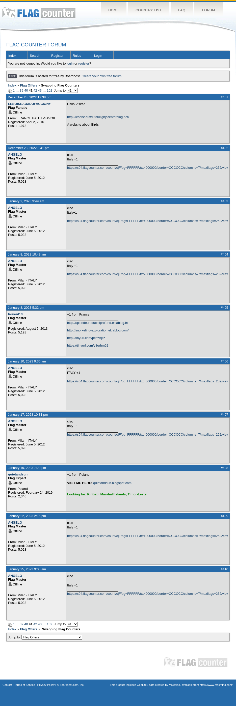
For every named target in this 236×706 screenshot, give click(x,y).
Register (57, 56)
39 (21, 90)
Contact (7, 684)
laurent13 (15, 314)
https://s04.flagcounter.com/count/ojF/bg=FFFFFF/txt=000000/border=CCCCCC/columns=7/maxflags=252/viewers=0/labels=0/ (147, 168)
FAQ (182, 10)
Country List (149, 10)
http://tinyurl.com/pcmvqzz (86, 338)
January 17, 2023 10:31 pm (28, 414)
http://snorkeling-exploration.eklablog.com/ (98, 330)
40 (26, 90)
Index (12, 56)
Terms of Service (24, 684)
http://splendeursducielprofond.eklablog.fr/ (97, 323)
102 (49, 90)
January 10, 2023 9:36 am (27, 361)
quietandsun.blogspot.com (112, 483)
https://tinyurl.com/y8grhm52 (87, 345)
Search (35, 56)
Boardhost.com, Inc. (72, 684)
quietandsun (18, 474)
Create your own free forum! (102, 76)
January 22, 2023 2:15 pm (27, 516)
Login (98, 56)
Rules (77, 56)
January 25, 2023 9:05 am (27, 569)
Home (113, 10)
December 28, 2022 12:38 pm (29, 97)
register (83, 63)
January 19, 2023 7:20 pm (27, 468)
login (70, 63)
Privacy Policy (46, 684)
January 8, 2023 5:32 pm (26, 307)
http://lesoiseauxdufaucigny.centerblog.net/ (98, 117)
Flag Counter (38, 12)
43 (39, 90)
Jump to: (45, 637)
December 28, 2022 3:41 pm (28, 148)
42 (35, 90)
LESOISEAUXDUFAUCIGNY (29, 104)
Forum (208, 10)
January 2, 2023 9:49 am (26, 201)
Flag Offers (28, 85)
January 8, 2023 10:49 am (27, 254)
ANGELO (15, 154)
